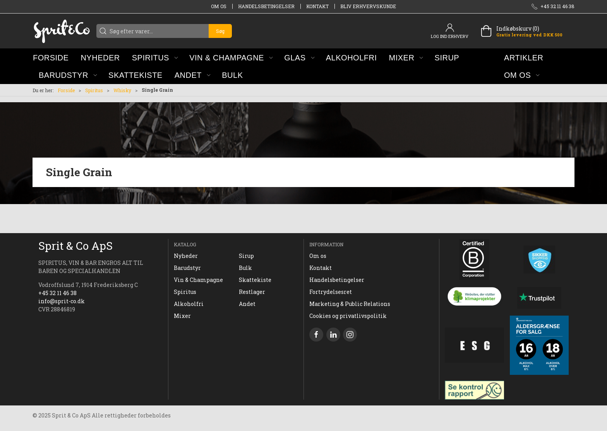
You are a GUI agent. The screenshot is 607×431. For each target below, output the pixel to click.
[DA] (62, 30)
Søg (220, 31)
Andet (247, 303)
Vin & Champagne (198, 279)
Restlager (252, 291)
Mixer (182, 315)
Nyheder (186, 255)
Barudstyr (187, 267)
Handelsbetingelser (266, 6)
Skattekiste (255, 279)
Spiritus (94, 90)
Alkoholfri (189, 303)
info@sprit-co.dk (61, 301)
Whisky (122, 90)
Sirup (246, 255)
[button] (155, 57)
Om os (218, 6)
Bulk (245, 267)
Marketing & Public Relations (349, 303)
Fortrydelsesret (330, 291)
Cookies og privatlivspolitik (348, 315)
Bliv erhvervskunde (368, 6)
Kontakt (317, 6)
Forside (66, 90)
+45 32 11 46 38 (57, 293)
